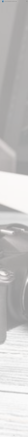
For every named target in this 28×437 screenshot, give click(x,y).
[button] (1, 1)
